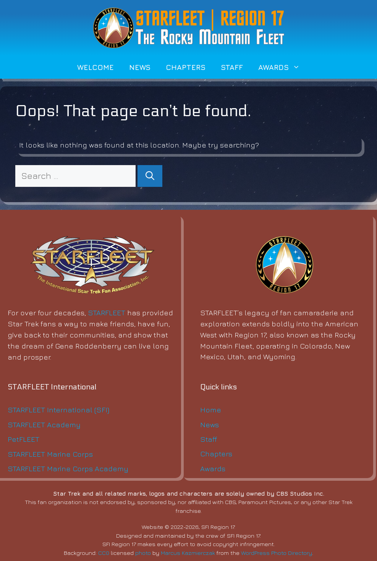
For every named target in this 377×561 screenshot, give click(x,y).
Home (210, 409)
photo (143, 553)
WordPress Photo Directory (276, 553)
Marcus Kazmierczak (188, 553)
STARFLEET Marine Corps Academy (68, 468)
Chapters (185, 67)
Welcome (95, 67)
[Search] (150, 176)
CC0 (103, 553)
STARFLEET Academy (44, 424)
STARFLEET (106, 312)
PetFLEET (23, 439)
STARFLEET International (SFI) (58, 409)
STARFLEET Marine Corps (50, 453)
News (139, 67)
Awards (282, 67)
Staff (232, 67)
